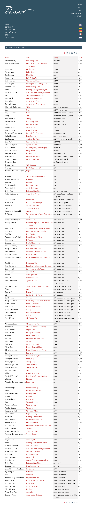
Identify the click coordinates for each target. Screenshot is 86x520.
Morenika (30, 408)
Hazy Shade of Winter (34, 237)
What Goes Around (33, 194)
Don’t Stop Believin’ (33, 168)
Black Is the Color (33, 335)
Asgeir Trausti (10, 130)
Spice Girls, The (11, 451)
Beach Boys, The (11, 365)
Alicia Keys (9, 347)
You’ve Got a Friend (33, 101)
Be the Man (30, 69)
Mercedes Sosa (11, 324)
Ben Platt (8, 142)
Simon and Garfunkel (13, 237)
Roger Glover (10, 399)
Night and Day (31, 414)
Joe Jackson (9, 333)
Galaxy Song (31, 362)
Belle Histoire (31, 72)
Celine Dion (9, 69)
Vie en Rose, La (32, 454)
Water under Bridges (34, 495)
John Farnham (10, 486)
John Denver (9, 341)
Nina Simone (10, 252)
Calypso (29, 341)
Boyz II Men (9, 440)
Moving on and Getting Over (37, 84)
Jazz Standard (10, 266)
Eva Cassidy (9, 139)
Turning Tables (31, 275)
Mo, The (8, 234)
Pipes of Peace (32, 255)
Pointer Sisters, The (12, 179)
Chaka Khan (9, 165)
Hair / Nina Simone (12, 64)
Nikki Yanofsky (10, 61)
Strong (29, 309)
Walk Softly (30, 457)
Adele (7, 275)
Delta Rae (9, 191)
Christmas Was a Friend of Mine (38, 228)
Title (28, 58)
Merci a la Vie (31, 405)
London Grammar (11, 309)
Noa (6, 95)
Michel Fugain (10, 72)
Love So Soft (31, 136)
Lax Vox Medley (32, 388)
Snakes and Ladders (34, 307)
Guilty (28, 370)
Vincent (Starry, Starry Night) (36, 148)
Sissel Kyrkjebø (11, 188)
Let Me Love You (32, 304)
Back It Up (30, 200)
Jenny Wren (30, 151)
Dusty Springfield (11, 393)
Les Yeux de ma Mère (34, 391)
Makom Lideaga (32, 402)
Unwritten (30, 211)
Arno (7, 391)
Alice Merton (10, 489)
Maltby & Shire (10, 223)
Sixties (7, 396)
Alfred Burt (9, 327)
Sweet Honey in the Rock (14, 469)
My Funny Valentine (33, 411)
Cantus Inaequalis (33, 205)
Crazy (28, 110)
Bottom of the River (33, 191)
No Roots (30, 489)
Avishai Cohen (10, 408)
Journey (8, 168)
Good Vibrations (32, 365)
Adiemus (8, 205)
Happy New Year (32, 373)
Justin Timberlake (11, 194)
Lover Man (30, 483)
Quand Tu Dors (32, 145)
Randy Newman (11, 104)
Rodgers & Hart (11, 411)
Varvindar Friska (32, 188)
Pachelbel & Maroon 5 (13, 133)
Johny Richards (10, 457)
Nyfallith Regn (31, 130)
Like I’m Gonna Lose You (35, 249)
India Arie (8, 315)
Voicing (56, 58)
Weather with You (33, 159)
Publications (76, 13)
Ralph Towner (10, 113)
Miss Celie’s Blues (33, 81)
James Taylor (10, 101)
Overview (9, 38)
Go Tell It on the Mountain (36, 176)
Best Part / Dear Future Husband (38, 301)
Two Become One (33, 451)
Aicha (28, 107)
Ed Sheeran (9, 75)
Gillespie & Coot (11, 286)
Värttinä (8, 182)
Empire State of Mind (34, 347)
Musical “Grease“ (11, 92)
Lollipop (29, 396)
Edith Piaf (8, 454)
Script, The (9, 202)
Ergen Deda (31, 171)
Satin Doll (30, 428)
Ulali (6, 124)
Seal (6, 110)
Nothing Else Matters (34, 417)
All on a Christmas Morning (36, 327)
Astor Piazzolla (10, 420)
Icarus (28, 113)
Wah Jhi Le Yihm (32, 124)
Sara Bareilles (10, 119)
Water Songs (10, 388)
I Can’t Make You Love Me (36, 480)
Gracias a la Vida (32, 367)
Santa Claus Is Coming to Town (37, 286)
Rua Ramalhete (32, 423)
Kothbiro (29, 472)
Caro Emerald (10, 200)
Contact (78, 16)
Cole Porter (9, 231)
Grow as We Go (32, 142)
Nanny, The (9, 292)
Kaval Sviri (30, 382)
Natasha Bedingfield (13, 211)
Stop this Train (31, 272)
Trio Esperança (10, 423)
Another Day (31, 220)
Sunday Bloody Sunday (35, 295)
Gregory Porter (10, 495)
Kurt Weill (8, 338)
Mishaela (29, 475)
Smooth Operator (33, 208)
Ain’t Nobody (31, 165)
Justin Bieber (10, 304)
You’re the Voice (32, 486)
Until (28, 116)
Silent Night (30, 440)
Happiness (30, 179)
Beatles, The (10, 87)
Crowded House (11, 159)
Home (79, 5)
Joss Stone (9, 307)
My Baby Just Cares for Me (36, 252)
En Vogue (8, 214)
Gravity (29, 119)
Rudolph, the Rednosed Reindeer (39, 266)
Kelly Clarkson (10, 136)
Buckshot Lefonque (12, 220)
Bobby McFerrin (11, 127)
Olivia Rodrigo (10, 312)
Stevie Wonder (10, 185)
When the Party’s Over (34, 98)
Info (7, 24)
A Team (29, 298)
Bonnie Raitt (9, 269)
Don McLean (10, 148)
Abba (7, 90)
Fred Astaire (31, 234)
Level (80, 58)
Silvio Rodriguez (11, 350)
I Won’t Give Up (32, 78)
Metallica (8, 417)
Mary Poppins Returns (13, 257)
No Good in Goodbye (34, 202)
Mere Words (31, 127)
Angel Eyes (30, 330)
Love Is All (30, 399)
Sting (7, 116)
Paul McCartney (11, 151)
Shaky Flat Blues (32, 431)
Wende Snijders (11, 145)
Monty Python (10, 362)
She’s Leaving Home (34, 87)
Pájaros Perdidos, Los (34, 420)
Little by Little (31, 393)
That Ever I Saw (32, 446)
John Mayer (9, 84)
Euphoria (29, 353)
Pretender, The (32, 263)
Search (9, 27)
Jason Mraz (9, 78)
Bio (80, 10)
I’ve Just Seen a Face (34, 243)
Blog (80, 8)
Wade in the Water (33, 139)
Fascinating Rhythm (33, 356)
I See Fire (30, 75)
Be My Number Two (34, 333)
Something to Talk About (35, 269)
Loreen (8, 353)
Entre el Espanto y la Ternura (37, 350)
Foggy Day (30, 359)
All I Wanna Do (32, 318)
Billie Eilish (9, 98)
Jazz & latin (10, 32)
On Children (30, 469)
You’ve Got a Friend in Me (35, 104)
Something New (32, 61)
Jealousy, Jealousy (33, 312)
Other (8, 35)
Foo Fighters (9, 263)
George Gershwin (11, 356)
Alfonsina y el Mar (33, 324)
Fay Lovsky (9, 228)
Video (28, 315)
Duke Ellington (10, 428)
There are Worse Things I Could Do (39, 92)
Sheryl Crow (9, 318)
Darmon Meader (11, 446)
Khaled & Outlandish (13, 107)
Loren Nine (9, 278)
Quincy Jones (10, 81)
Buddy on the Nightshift (35, 338)
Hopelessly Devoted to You (37, 376)
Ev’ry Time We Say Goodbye (37, 231)
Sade (7, 208)
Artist (7, 58)
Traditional (9, 176)
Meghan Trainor (11, 249)
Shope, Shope (31, 434)
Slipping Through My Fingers (37, 90)
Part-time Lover (32, 185)
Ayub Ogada (9, 472)
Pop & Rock (10, 30)
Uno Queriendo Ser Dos (35, 95)
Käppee (29, 182)
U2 (6, 295)
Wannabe (30, 492)
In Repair (29, 240)
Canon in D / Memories (35, 133)
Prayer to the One (33, 478)
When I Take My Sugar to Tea (37, 460)
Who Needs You (32, 278)
